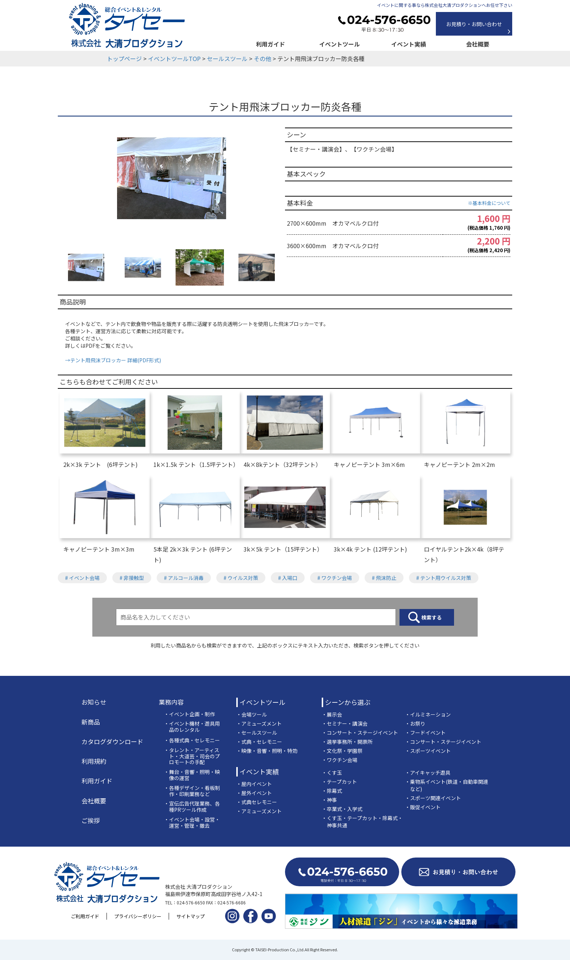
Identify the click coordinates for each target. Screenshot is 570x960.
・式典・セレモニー (259, 741)
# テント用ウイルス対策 (443, 577)
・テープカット (339, 781)
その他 (262, 58)
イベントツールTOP (174, 58)
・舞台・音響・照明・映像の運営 (192, 775)
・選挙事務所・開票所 (347, 741)
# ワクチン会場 (334, 577)
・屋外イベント (254, 792)
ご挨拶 (90, 820)
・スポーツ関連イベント (433, 798)
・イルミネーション (428, 714)
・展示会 (332, 714)
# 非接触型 (132, 577)
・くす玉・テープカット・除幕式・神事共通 (362, 821)
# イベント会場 (82, 577)
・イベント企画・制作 (189, 714)
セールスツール (227, 58)
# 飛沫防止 (384, 577)
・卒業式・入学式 (342, 808)
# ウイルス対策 (241, 577)
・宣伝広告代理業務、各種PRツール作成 (192, 806)
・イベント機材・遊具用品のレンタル (192, 727)
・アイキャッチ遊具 (427, 772)
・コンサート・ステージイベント (360, 732)
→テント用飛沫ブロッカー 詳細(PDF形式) (113, 360)
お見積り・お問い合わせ (474, 24)
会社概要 (477, 44)
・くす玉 (332, 772)
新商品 (90, 722)
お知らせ (93, 702)
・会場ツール (251, 714)
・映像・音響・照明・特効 (266, 750)
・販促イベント (423, 807)
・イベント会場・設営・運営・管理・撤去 (192, 822)
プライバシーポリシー (137, 916)
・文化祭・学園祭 (342, 750)
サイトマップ (190, 916)
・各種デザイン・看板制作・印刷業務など (192, 791)
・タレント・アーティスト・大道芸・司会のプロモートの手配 (192, 756)
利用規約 (93, 761)
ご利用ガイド (85, 916)
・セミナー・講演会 (345, 723)
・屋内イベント (254, 783)
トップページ (124, 58)
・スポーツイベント (428, 750)
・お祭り (415, 723)
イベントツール (339, 44)
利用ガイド (270, 44)
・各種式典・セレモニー (192, 740)
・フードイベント (425, 732)
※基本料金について (489, 202)
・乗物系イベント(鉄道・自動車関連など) (446, 785)
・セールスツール (256, 732)
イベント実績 (408, 44)
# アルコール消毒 (184, 577)
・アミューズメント (259, 723)
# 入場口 (287, 577)
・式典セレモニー (256, 802)
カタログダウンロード (112, 741)
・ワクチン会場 (339, 759)
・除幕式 (332, 790)
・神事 (329, 799)
